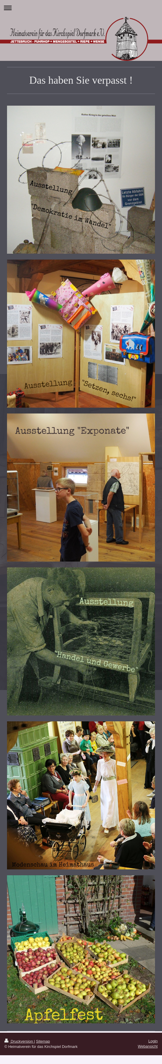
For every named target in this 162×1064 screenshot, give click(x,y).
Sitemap (43, 1041)
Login (153, 1041)
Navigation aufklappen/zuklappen (81, 7)
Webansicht (148, 1046)
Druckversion (19, 1041)
